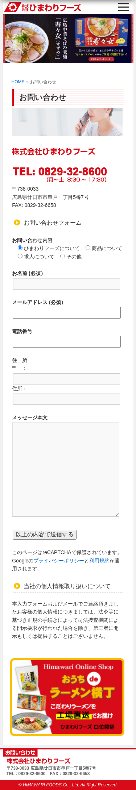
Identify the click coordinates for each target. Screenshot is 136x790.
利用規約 (99, 561)
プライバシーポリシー (58, 561)
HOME (18, 81)
